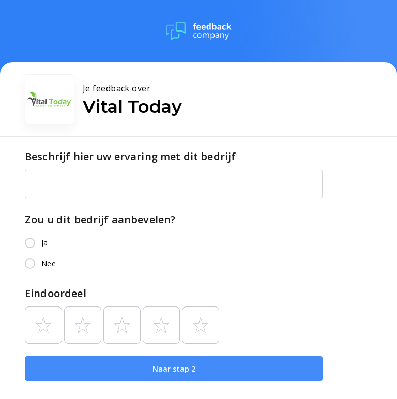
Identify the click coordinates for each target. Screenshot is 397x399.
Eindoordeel (55, 293)
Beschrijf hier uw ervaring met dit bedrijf (130, 156)
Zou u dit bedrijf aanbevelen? (100, 219)
